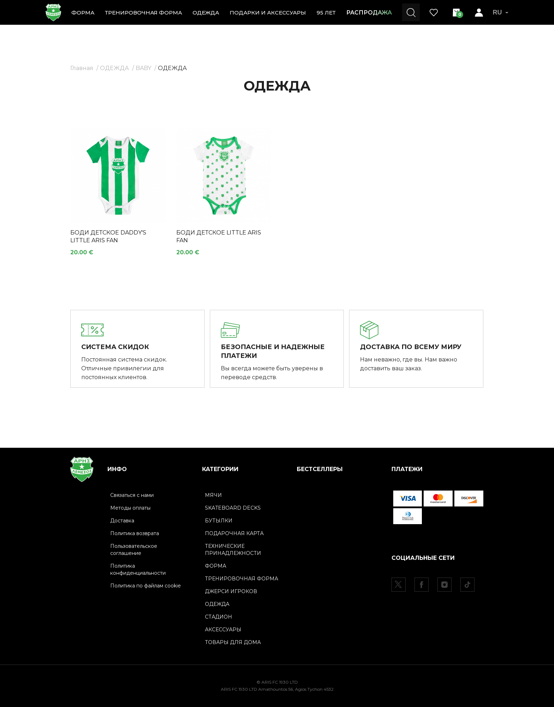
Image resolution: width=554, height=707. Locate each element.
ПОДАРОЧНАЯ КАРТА (234, 533)
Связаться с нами (132, 495)
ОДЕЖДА (206, 12)
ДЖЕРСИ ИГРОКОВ (231, 591)
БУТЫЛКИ (218, 520)
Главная (81, 68)
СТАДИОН (218, 617)
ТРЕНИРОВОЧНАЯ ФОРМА (143, 12)
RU (500, 12)
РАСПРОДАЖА (369, 12)
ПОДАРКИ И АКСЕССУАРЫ (268, 12)
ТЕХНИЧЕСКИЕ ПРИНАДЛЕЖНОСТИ (233, 549)
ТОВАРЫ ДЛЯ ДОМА (233, 642)
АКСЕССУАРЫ (223, 629)
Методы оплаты (130, 508)
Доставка (122, 520)
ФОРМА (82, 12)
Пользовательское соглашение (133, 549)
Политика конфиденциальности (138, 569)
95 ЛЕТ (326, 12)
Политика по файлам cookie (145, 586)
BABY (143, 68)
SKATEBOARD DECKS (233, 508)
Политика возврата (134, 533)
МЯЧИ (213, 495)
